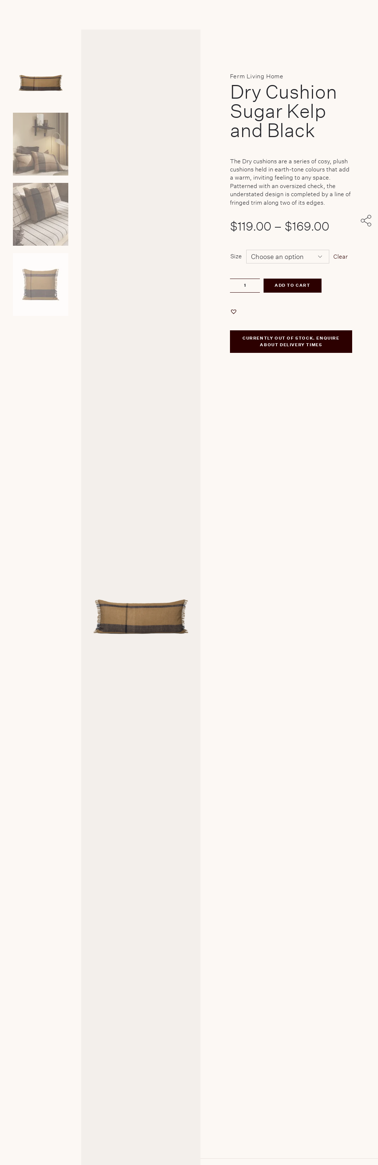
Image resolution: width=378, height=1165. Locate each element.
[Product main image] (40, 73)
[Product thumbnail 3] (40, 284)
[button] (234, 311)
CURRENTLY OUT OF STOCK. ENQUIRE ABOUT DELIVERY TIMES (291, 341)
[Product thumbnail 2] (40, 214)
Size (236, 256)
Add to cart (292, 285)
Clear (340, 256)
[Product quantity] (245, 286)
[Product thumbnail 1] (40, 144)
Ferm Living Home (257, 76)
